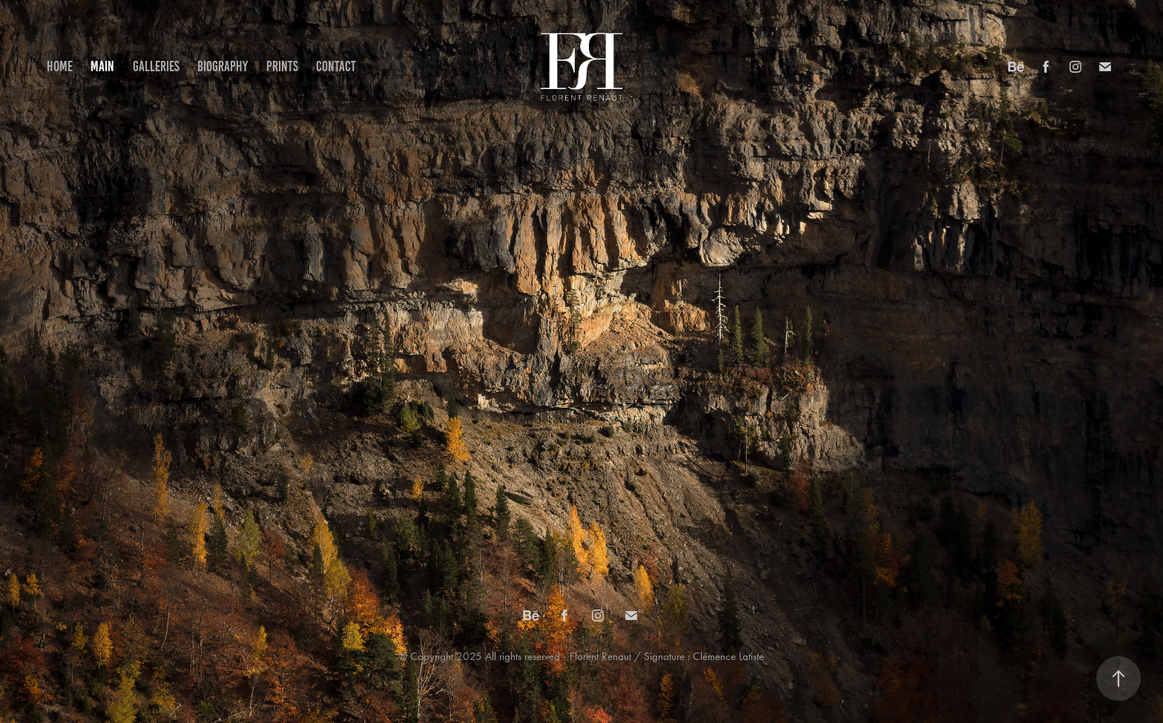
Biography (222, 66)
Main (102, 66)
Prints (282, 66)
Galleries (156, 66)
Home (60, 66)
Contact (336, 66)
